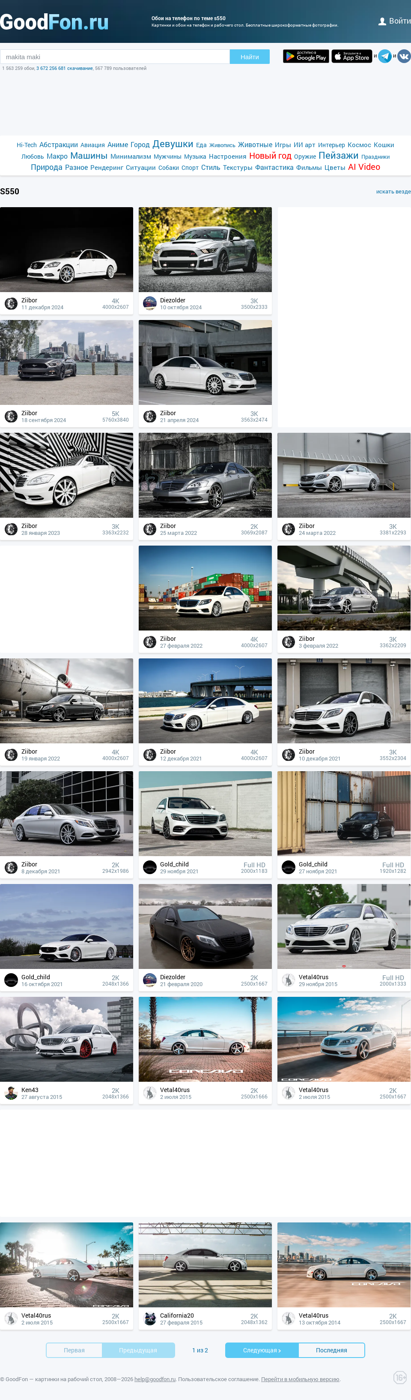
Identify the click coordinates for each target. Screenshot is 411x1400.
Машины (89, 155)
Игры (283, 144)
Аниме (117, 144)
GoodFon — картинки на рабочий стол (54, 1379)
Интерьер (331, 145)
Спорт (190, 167)
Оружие (305, 156)
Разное (76, 167)
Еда (201, 145)
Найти (250, 56)
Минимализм (130, 156)
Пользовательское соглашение (218, 1379)
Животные (255, 144)
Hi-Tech (27, 145)
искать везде (393, 191)
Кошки (384, 144)
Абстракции (58, 144)
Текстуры (238, 167)
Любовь (32, 156)
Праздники (375, 156)
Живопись (222, 145)
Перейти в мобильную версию (300, 1379)
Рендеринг (106, 167)
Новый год (270, 155)
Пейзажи (339, 155)
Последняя (331, 1350)
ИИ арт (305, 144)
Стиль (210, 167)
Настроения (228, 156)
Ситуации (141, 167)
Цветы (335, 167)
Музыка (195, 156)
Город (140, 144)
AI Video (364, 167)
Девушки (173, 143)
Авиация (92, 145)
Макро (57, 155)
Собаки (168, 167)
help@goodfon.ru (155, 1379)
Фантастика (274, 167)
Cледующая (262, 1350)
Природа (47, 167)
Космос (359, 144)
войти (394, 20)
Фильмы (309, 167)
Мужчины (168, 156)
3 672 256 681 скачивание (64, 68)
